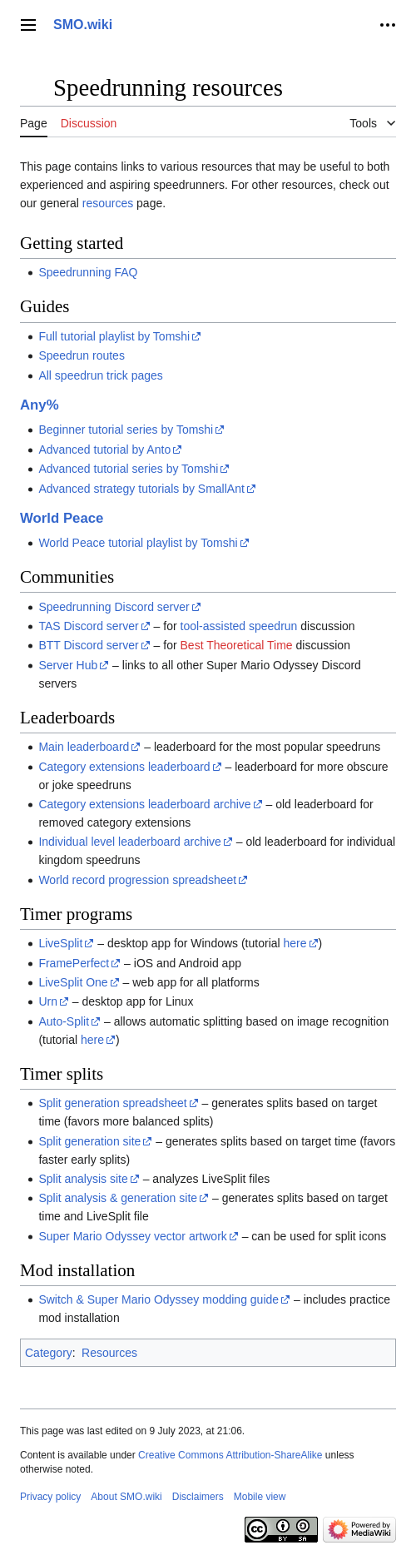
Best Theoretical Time (237, 645)
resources (107, 203)
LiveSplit (60, 943)
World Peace (61, 518)
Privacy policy (50, 1497)
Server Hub (67, 665)
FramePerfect (73, 963)
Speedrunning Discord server (113, 607)
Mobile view (260, 1497)
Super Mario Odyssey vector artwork (132, 1236)
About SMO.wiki (126, 1497)
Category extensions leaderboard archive (144, 804)
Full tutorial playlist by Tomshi (114, 336)
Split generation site (89, 1141)
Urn (47, 1001)
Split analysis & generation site (117, 1198)
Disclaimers (198, 1497)
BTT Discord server (88, 645)
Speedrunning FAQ (87, 272)
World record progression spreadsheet (137, 880)
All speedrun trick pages (100, 375)
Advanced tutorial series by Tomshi (128, 468)
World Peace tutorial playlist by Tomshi (137, 542)
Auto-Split (63, 1021)
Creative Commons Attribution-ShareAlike (230, 1455)
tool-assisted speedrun (239, 626)
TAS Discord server (88, 626)
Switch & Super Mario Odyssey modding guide (158, 1299)
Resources (109, 1352)
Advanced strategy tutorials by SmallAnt (141, 488)
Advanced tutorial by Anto (104, 449)
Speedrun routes (81, 355)
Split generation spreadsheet (112, 1103)
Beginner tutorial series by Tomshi (125, 429)
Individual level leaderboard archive (129, 841)
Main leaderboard (83, 746)
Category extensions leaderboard (124, 766)
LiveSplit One (72, 982)
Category (48, 1352)
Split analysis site (82, 1178)
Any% (39, 405)
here (295, 943)
